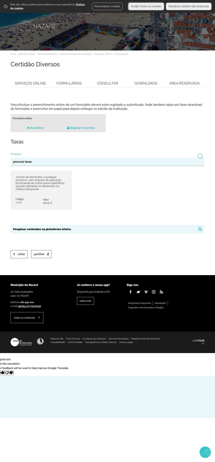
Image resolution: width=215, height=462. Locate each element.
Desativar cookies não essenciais (188, 6)
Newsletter (160, 303)
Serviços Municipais (119, 338)
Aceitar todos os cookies (146, 6)
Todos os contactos (24, 317)
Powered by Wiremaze (198, 342)
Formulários (121, 54)
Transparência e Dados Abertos (101, 342)
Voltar (21, 254)
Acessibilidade (40, 341)
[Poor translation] (9, 372)
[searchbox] (107, 229)
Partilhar (39, 254)
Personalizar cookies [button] (107, 6)
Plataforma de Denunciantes (145, 338)
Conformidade (75, 342)
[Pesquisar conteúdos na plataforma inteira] (200, 229)
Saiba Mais (85, 300)
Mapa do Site (56, 338)
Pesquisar (16, 154)
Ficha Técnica (73, 338)
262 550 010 (27, 302)
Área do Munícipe (47, 54)
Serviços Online (103, 54)
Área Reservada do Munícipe (76, 54)
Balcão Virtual (27, 54)
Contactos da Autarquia (94, 338)
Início (13, 54)
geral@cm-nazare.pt (29, 306)
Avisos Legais (126, 342)
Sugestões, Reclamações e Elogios (146, 307)
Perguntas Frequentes (139, 303)
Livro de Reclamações (21, 342)
